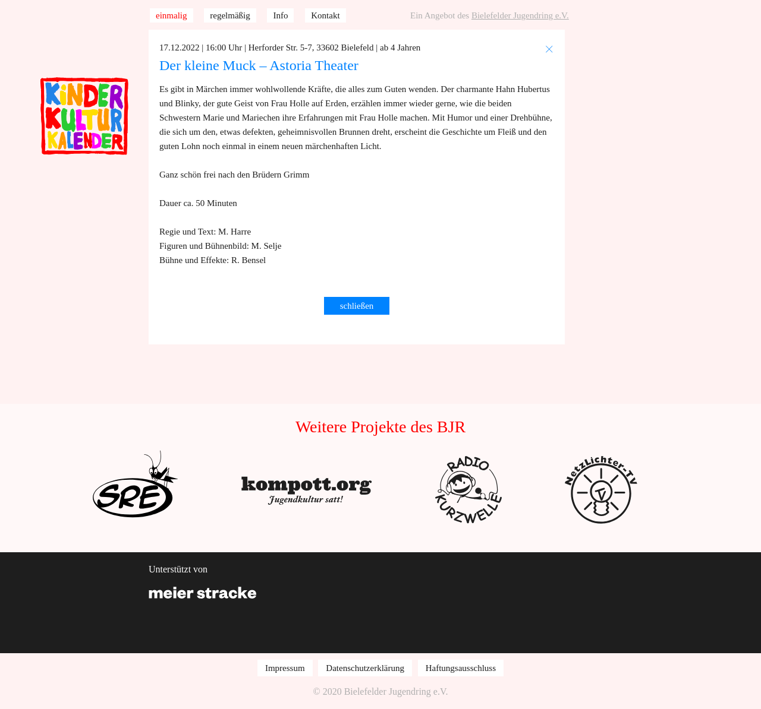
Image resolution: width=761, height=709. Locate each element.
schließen (357, 306)
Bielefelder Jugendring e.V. (520, 15)
